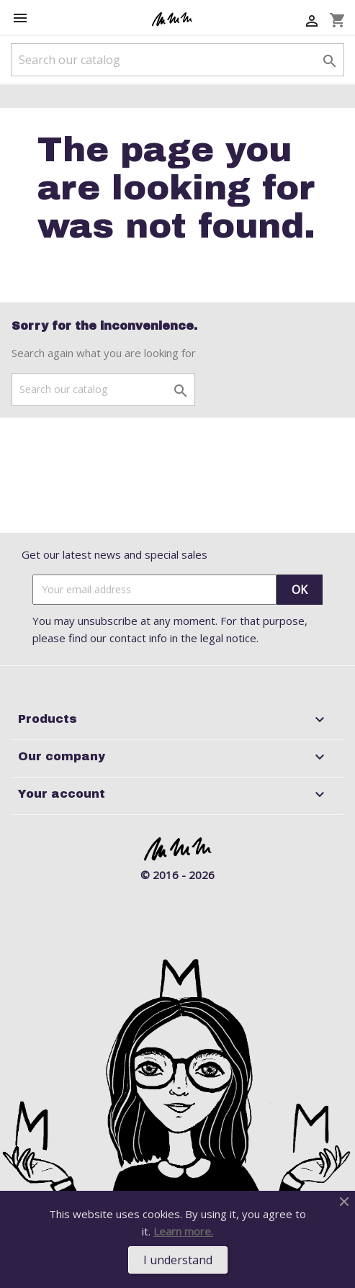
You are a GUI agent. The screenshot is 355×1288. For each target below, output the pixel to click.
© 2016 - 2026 (177, 875)
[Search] (177, 59)
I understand (177, 1260)
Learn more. (183, 1231)
